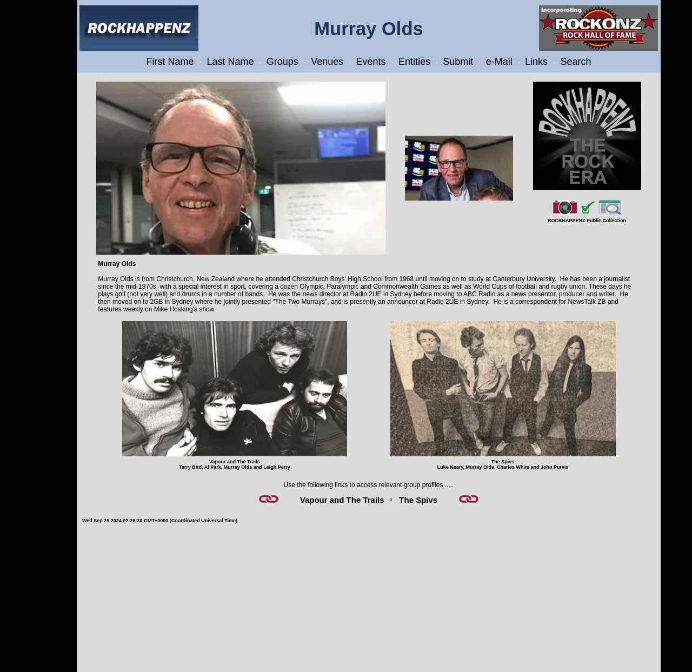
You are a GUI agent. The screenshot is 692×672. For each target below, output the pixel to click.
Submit (458, 61)
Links (536, 61)
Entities (414, 61)
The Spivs (418, 499)
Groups (282, 61)
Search (575, 61)
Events (371, 61)
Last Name (230, 61)
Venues (327, 61)
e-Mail (499, 61)
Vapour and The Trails (342, 499)
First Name (170, 61)
